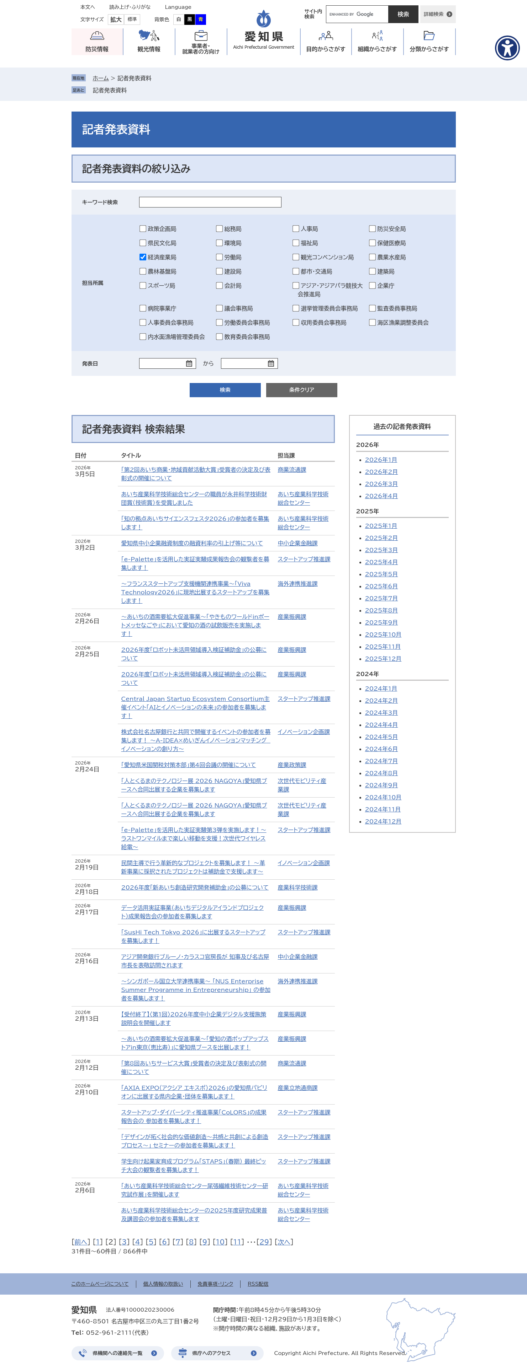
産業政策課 (292, 765)
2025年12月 (383, 659)
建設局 (233, 271)
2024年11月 (383, 809)
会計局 (233, 285)
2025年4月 (381, 562)
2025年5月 (381, 574)
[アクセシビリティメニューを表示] (507, 48)
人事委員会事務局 (171, 322)
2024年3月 (381, 713)
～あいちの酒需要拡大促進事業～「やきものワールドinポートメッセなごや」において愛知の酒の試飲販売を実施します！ (195, 625)
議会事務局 (239, 308)
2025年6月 (381, 586)
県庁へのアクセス (212, 1353)
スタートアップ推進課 (304, 559)
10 (220, 1242)
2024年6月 (381, 749)
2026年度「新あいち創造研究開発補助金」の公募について (195, 887)
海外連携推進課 (298, 584)
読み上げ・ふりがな (130, 7)
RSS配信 (258, 1283)
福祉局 (309, 243)
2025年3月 (381, 550)
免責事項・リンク (215, 1283)
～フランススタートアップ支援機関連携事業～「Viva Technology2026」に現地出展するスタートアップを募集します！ (195, 592)
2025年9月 (381, 622)
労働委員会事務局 (247, 322)
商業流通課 (292, 470)
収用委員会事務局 (324, 322)
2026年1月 (381, 460)
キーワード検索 (100, 202)
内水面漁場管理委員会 (176, 337)
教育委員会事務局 (247, 337)
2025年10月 (383, 634)
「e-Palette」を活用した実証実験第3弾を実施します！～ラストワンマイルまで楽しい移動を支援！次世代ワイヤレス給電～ (194, 838)
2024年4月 (381, 725)
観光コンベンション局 (327, 257)
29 (264, 1242)
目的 (326, 49)
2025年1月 (381, 526)
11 (237, 1242)
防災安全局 (392, 229)
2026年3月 (381, 484)
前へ (81, 1242)
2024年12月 (383, 821)
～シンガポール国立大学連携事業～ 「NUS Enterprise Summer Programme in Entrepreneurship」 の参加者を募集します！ (195, 989)
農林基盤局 (162, 271)
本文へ (87, 7)
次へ (284, 1242)
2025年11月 (383, 646)
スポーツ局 (161, 285)
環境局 (233, 243)
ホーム (101, 78)
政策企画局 (162, 229)
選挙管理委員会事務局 (329, 308)
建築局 (386, 271)
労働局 (233, 257)
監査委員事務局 (397, 308)
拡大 (116, 19)
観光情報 (149, 49)
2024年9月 (381, 785)
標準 (132, 19)
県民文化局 (162, 243)
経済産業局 (162, 257)
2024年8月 (381, 773)
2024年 (367, 674)
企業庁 (386, 285)
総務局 (233, 229)
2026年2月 (381, 472)
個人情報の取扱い (163, 1283)
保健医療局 (392, 243)
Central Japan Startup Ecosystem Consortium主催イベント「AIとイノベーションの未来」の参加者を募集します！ (195, 707)
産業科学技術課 (298, 887)
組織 (377, 49)
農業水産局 (392, 257)
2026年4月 (381, 496)
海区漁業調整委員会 (403, 322)
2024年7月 (381, 761)
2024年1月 (381, 688)
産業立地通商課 (298, 1088)
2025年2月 (381, 538)
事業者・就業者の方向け (201, 48)
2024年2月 (381, 700)
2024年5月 (381, 737)
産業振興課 (292, 617)
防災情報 (97, 49)
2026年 (367, 445)
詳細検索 (434, 14)
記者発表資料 (110, 90)
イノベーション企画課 (304, 732)
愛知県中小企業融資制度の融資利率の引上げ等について (192, 543)
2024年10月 (383, 797)
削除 (132, 90)
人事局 (309, 229)
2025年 (367, 511)
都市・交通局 (316, 271)
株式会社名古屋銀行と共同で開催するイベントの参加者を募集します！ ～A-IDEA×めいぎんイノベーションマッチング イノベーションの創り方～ (196, 740)
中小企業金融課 (298, 543)
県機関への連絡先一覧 (118, 1353)
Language (178, 7)
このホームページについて (100, 1283)
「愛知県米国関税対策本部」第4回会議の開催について (188, 765)
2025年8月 (381, 610)
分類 (429, 49)
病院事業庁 (162, 308)
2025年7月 (381, 598)
